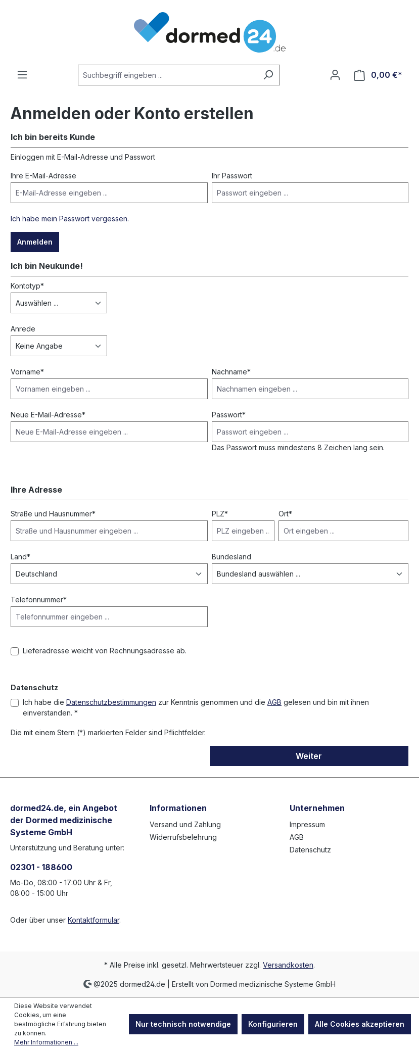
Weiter (309, 756)
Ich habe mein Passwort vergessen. (70, 218)
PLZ (220, 513)
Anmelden (35, 241)
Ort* (285, 513)
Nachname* (231, 371)
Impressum (307, 824)
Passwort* (229, 414)
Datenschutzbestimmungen (111, 702)
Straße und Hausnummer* (53, 513)
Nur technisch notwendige (183, 1024)
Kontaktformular (93, 920)
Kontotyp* (27, 285)
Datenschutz (310, 849)
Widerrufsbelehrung (183, 837)
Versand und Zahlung (185, 824)
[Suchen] (268, 75)
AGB (274, 702)
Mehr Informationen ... (46, 1042)
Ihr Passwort (232, 175)
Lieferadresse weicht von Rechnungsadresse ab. (105, 650)
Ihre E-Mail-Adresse (43, 175)
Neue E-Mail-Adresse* (48, 414)
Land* (20, 556)
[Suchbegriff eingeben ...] (167, 75)
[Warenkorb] (378, 75)
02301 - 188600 (41, 867)
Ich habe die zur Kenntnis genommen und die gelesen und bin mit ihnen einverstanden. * (196, 707)
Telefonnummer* (39, 599)
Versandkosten (288, 965)
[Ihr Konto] (335, 75)
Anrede (23, 328)
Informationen (178, 808)
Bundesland (231, 556)
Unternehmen (317, 808)
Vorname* (27, 371)
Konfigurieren (273, 1024)
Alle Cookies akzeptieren (359, 1024)
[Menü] (22, 75)
